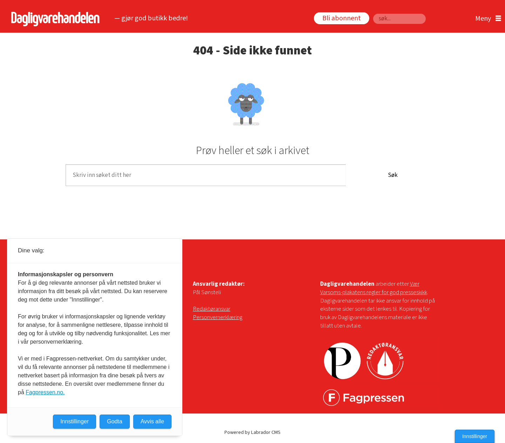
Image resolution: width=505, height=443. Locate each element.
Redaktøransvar (211, 309)
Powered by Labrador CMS (252, 432)
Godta (114, 421)
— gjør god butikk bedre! (151, 18)
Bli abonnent (341, 18)
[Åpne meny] (486, 18)
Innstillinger (474, 436)
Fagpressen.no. (45, 392)
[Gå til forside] (53, 18)
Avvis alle (152, 421)
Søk (393, 175)
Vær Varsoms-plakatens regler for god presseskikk (373, 288)
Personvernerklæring (217, 317)
